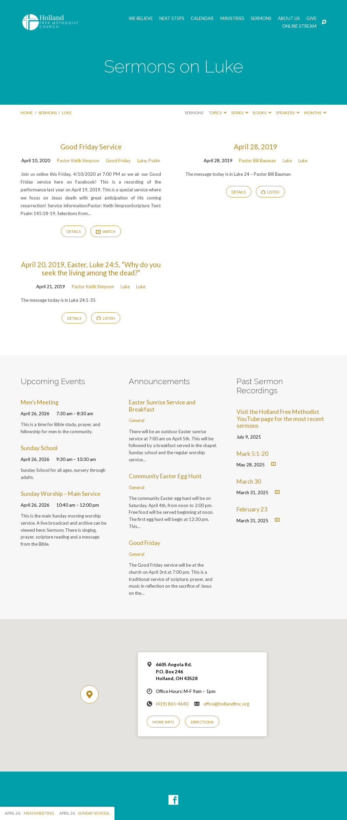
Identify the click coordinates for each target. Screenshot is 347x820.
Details (73, 231)
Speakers (288, 112)
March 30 (249, 481)
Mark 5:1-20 (252, 453)
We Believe (141, 18)
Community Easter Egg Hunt (165, 476)
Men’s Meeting (40, 402)
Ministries (232, 18)
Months (315, 112)
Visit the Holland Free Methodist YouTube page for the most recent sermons (280, 418)
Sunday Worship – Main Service (60, 493)
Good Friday (118, 160)
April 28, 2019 (255, 147)
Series (239, 112)
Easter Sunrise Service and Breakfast (162, 406)
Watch (106, 231)
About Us (289, 18)
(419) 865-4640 (172, 704)
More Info (163, 722)
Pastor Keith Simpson (78, 160)
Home (27, 112)
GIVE (311, 18)
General (136, 420)
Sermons (261, 18)
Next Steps (171, 18)
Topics (218, 112)
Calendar (202, 18)
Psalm (154, 160)
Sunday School (39, 447)
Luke (67, 112)
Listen (270, 192)
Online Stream (299, 26)
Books (262, 112)
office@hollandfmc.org (226, 704)
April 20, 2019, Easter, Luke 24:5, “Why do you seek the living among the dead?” (91, 268)
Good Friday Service (91, 147)
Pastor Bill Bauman (257, 160)
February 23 (252, 509)
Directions (202, 722)
